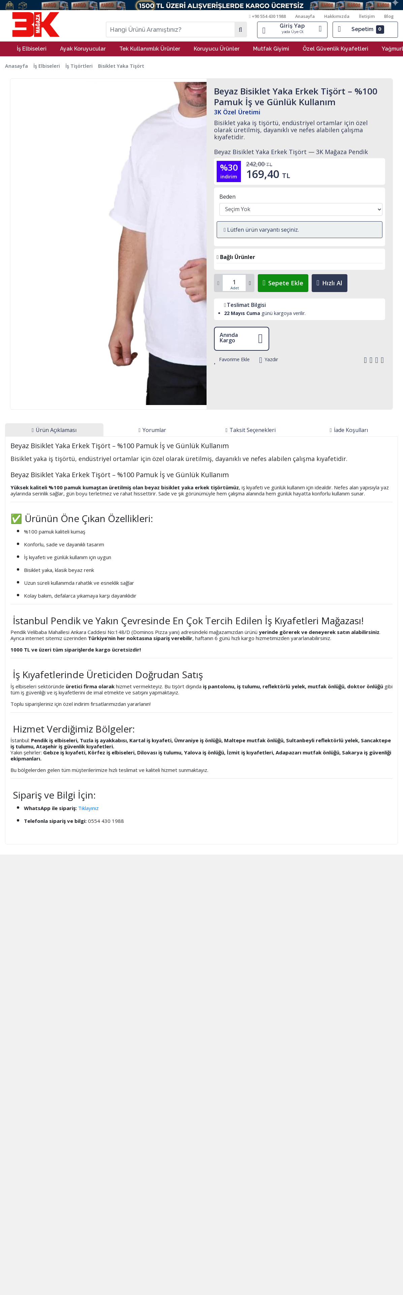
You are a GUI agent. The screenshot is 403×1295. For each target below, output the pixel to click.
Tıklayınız (88, 808)
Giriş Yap (292, 29)
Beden (227, 196)
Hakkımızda (337, 16)
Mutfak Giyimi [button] (271, 49)
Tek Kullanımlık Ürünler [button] (149, 49)
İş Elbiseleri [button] (31, 49)
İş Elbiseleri (46, 66)
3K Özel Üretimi (237, 112)
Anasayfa (305, 16)
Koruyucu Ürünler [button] (217, 49)
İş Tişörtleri (79, 66)
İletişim (367, 16)
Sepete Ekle (283, 283)
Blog (389, 16)
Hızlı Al (329, 283)
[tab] (54, 430)
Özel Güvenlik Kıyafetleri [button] (335, 49)
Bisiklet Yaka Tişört (121, 66)
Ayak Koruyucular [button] (83, 49)
